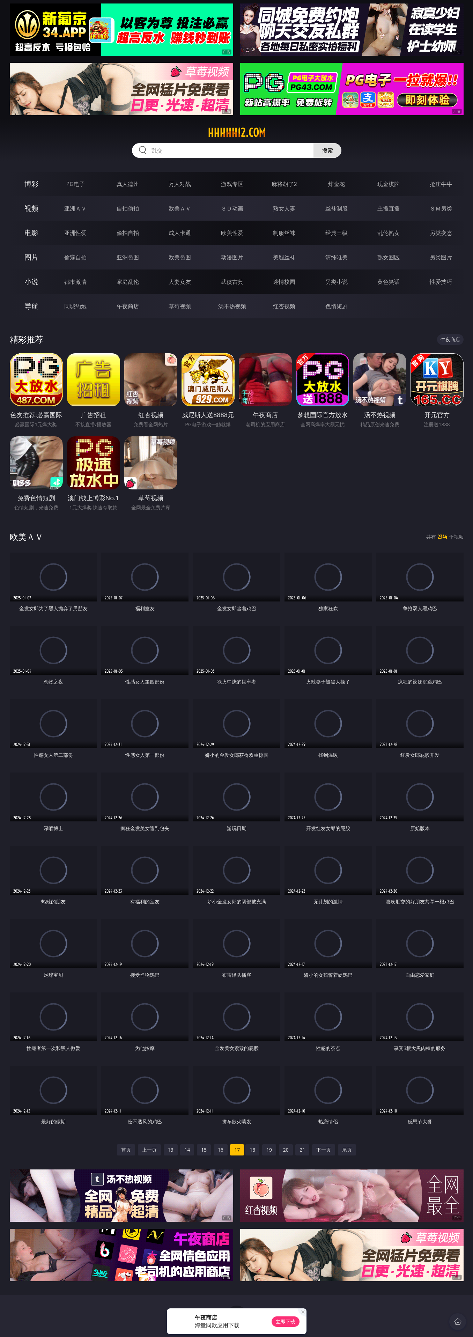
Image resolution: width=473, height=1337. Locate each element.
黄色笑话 (388, 282)
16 (220, 1149)
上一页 (149, 1149)
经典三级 (336, 233)
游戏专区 (232, 184)
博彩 (31, 184)
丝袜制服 (336, 208)
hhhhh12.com (237, 133)
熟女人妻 (284, 208)
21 (302, 1149)
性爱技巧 (441, 282)
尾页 (347, 1149)
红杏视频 (284, 306)
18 (252, 1149)
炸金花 (336, 184)
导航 (31, 306)
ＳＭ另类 (441, 208)
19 (269, 1149)
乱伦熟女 (388, 233)
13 (170, 1149)
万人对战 (180, 184)
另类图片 (441, 257)
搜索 (327, 150)
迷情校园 (284, 282)
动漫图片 (232, 257)
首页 (126, 1149)
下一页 (323, 1149)
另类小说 (336, 282)
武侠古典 (232, 282)
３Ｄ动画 (232, 208)
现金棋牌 (388, 184)
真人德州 (128, 184)
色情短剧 (336, 306)
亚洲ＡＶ (75, 208)
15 (204, 1149)
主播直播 (388, 208)
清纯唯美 (336, 257)
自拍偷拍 (128, 208)
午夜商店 (128, 306)
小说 (31, 281)
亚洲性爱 (75, 233)
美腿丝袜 (284, 257)
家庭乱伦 (128, 282)
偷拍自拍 (128, 233)
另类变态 (441, 233)
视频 (31, 208)
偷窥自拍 (75, 257)
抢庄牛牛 (441, 184)
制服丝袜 (284, 233)
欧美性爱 (232, 233)
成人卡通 (180, 233)
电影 (31, 232)
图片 (31, 257)
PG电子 (75, 184)
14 (187, 1149)
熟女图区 (388, 257)
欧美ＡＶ (180, 208)
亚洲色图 (128, 257)
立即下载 (285, 1321)
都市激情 (75, 282)
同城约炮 (75, 306)
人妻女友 (180, 282)
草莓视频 (180, 306)
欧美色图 (180, 257)
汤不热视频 (232, 306)
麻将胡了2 (284, 184)
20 (286, 1149)
